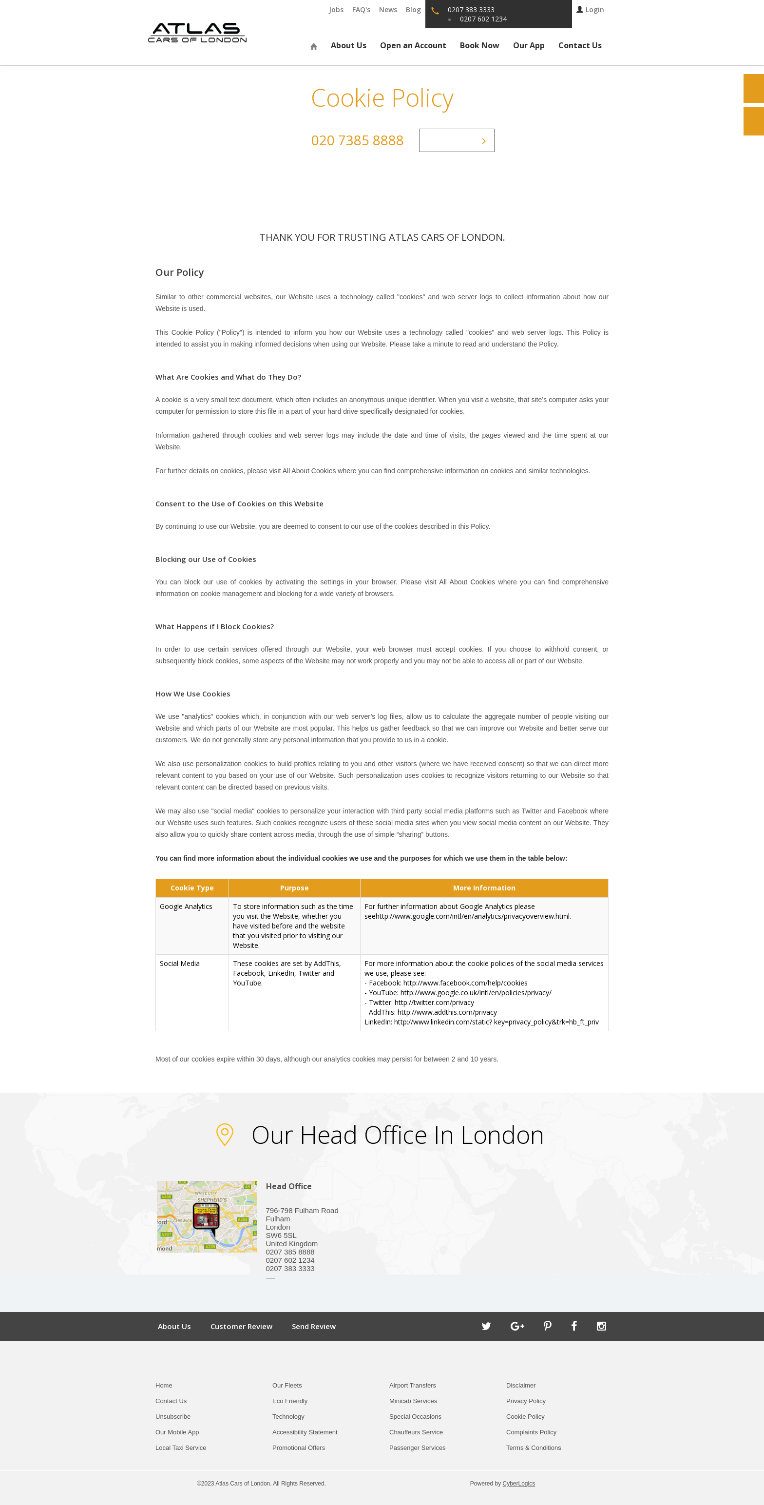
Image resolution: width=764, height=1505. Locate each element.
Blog (413, 9)
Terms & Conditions (533, 1447)
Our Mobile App (177, 1432)
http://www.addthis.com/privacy (447, 1012)
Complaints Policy (531, 1432)
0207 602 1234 (483, 18)
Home (163, 1385)
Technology (288, 1416)
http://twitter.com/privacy (434, 1002)
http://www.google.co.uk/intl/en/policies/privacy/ (476, 992)
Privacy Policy (526, 1401)
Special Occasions (415, 1416)
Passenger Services (417, 1447)
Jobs (336, 9)
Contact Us (580, 45)
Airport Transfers (412, 1385)
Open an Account (413, 45)
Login (590, 9)
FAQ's (361, 9)
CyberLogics (519, 1483)
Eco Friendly (289, 1401)
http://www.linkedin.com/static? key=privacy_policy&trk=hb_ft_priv (496, 1021)
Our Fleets (287, 1385)
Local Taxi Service (181, 1447)
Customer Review (241, 1326)
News (388, 9)
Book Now (479, 45)
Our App (529, 45)
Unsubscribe (173, 1416)
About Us (348, 45)
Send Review (314, 1326)
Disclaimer (521, 1385)
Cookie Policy (525, 1416)
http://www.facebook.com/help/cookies (465, 982)
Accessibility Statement (305, 1432)
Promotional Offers (298, 1447)
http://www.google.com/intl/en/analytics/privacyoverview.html (473, 916)
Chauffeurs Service (416, 1432)
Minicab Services (413, 1401)
